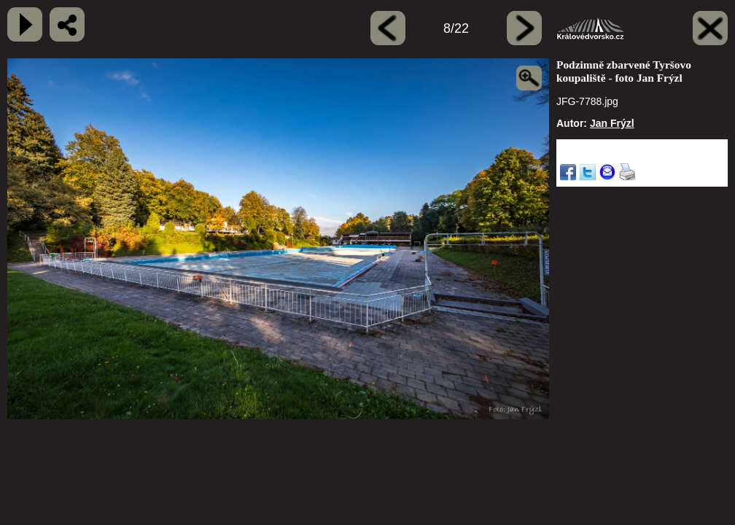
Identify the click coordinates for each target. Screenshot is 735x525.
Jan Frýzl (612, 123)
